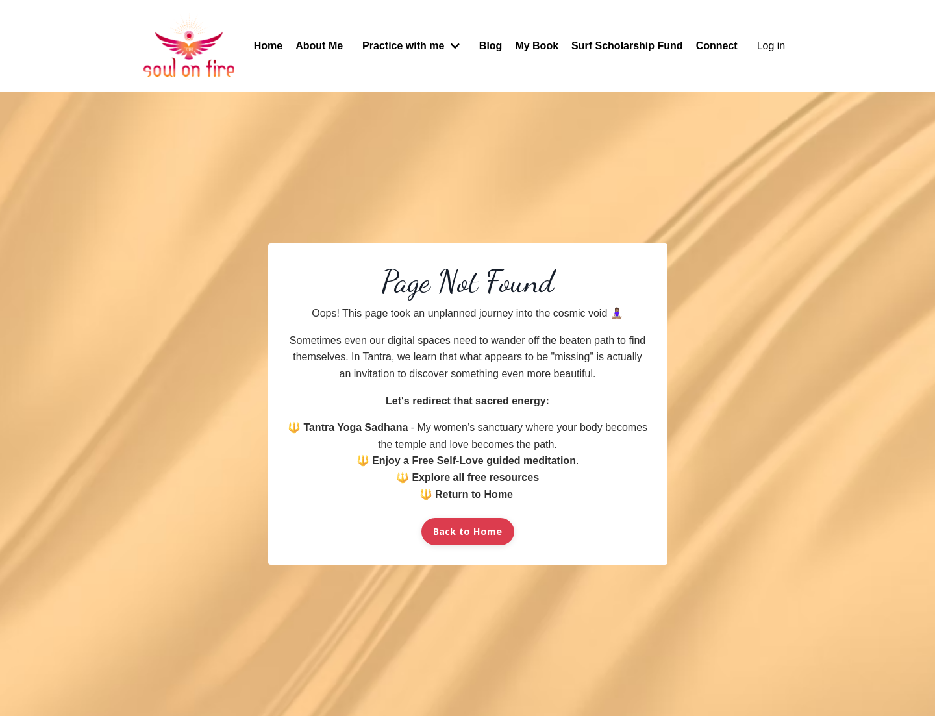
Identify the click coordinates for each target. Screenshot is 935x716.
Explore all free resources (475, 477)
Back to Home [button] (468, 531)
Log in (771, 45)
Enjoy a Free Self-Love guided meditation (474, 460)
